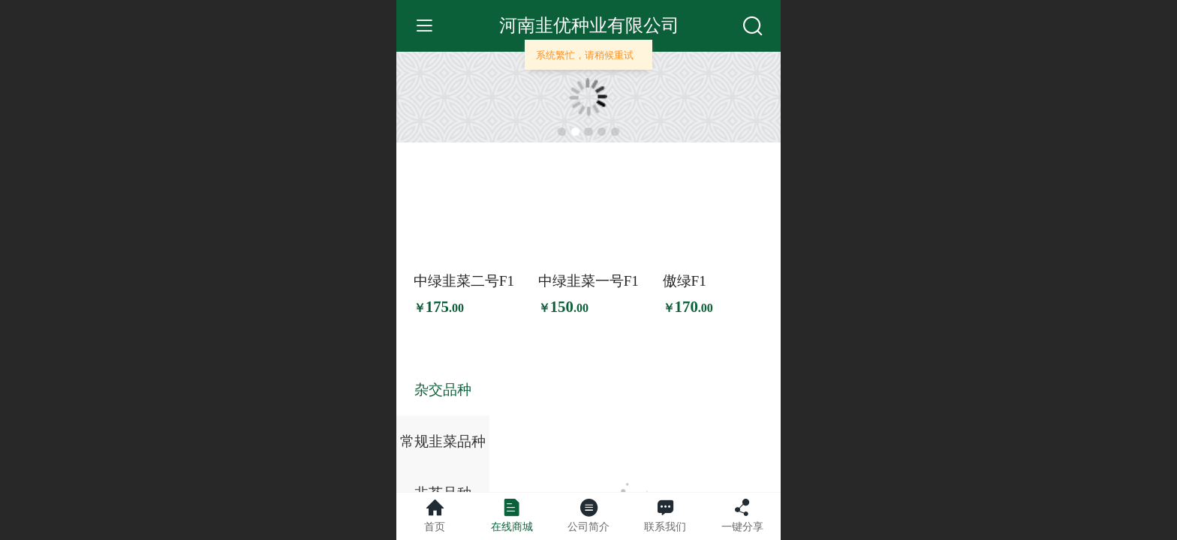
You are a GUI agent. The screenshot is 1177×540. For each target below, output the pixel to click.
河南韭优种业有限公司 (589, 25)
